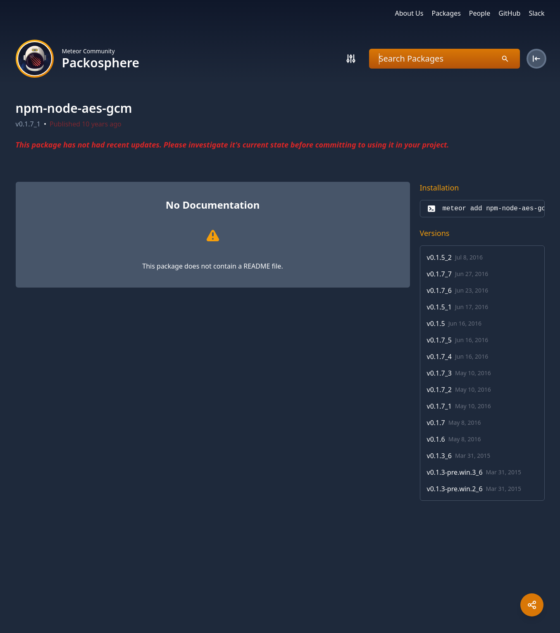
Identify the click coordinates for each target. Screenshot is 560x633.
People (479, 13)
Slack (536, 13)
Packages (445, 13)
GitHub (509, 13)
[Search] (351, 59)
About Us (409, 13)
